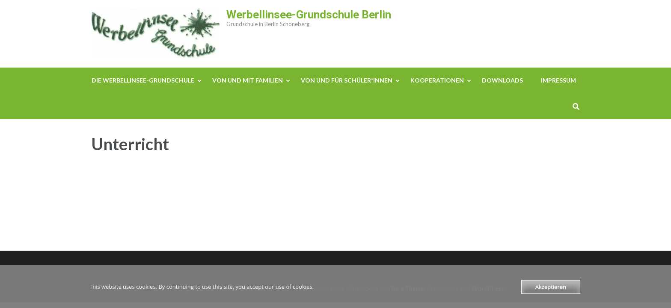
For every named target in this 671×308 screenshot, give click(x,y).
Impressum (558, 80)
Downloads (502, 80)
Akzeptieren (550, 286)
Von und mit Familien (247, 80)
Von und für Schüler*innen (346, 80)
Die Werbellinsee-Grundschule (143, 80)
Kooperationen (437, 80)
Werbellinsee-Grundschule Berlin (308, 14)
